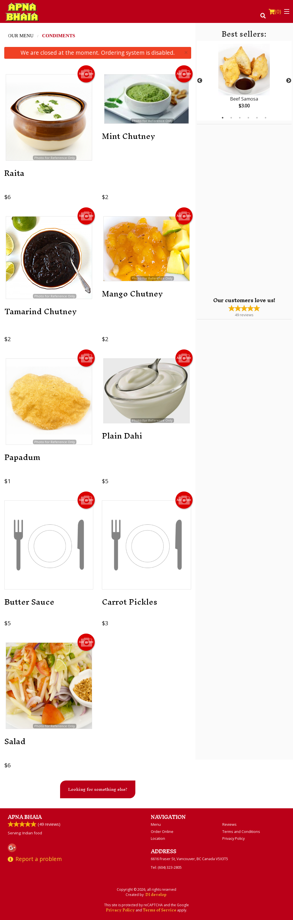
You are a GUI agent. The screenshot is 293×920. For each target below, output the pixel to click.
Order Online (162, 831)
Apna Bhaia (25, 817)
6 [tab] (265, 118)
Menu (156, 824)
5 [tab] (257, 118)
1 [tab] (222, 118)
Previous (200, 81)
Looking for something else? (97, 789)
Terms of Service (159, 910)
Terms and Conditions (241, 831)
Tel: (166, 867)
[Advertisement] (232, 210)
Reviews (229, 824)
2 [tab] (231, 118)
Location (158, 838)
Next (289, 81)
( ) (275, 11)
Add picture (86, 73)
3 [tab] (240, 118)
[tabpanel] (244, 80)
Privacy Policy (233, 838)
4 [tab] (248, 118)
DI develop (156, 894)
